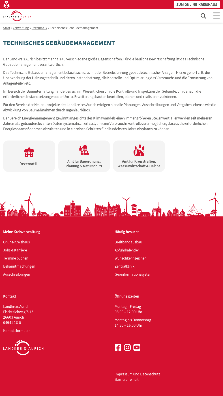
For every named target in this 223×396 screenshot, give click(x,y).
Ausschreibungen (16, 274)
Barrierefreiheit (127, 379)
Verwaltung (21, 28)
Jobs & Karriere (15, 250)
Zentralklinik (124, 266)
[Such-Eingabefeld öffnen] (203, 16)
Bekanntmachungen (19, 266)
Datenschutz (150, 374)
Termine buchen (15, 258)
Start (6, 28)
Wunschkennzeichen (130, 258)
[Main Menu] (216, 16)
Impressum (124, 374)
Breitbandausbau (128, 242)
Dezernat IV (39, 28)
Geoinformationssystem (133, 274)
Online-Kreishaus (16, 242)
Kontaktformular (16, 330)
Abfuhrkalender (127, 250)
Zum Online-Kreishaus (196, 4)
